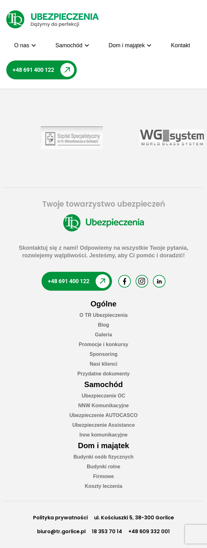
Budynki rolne (103, 466)
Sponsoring (104, 354)
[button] (25, 45)
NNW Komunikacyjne (103, 405)
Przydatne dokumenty (103, 373)
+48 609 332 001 (149, 531)
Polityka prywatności (60, 517)
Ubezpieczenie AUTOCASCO (104, 415)
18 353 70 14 (107, 531)
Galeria (103, 334)
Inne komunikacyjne (104, 434)
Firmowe (103, 476)
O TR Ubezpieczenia (104, 315)
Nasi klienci (103, 364)
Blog (103, 325)
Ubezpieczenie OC (104, 395)
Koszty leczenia (103, 486)
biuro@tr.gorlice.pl (61, 531)
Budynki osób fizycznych (103, 457)
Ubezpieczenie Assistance (103, 425)
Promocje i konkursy (103, 344)
